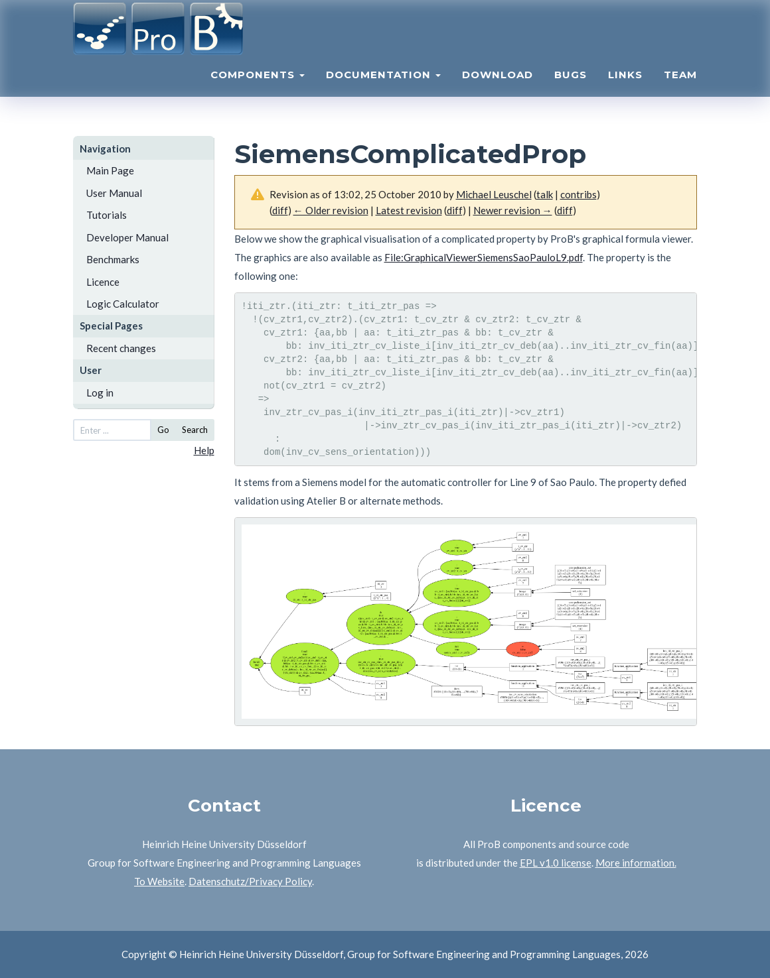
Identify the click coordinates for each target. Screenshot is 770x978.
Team (680, 90)
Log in (100, 392)
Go (163, 429)
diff (280, 210)
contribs (578, 194)
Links (625, 90)
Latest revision (409, 210)
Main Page (110, 170)
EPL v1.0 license (555, 863)
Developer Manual (127, 237)
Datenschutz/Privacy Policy (250, 881)
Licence (102, 282)
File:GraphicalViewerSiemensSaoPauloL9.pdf (483, 257)
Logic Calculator (122, 304)
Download (497, 90)
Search (195, 429)
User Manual (114, 193)
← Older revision (330, 210)
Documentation (383, 90)
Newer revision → (512, 210)
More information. (635, 863)
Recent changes (121, 348)
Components (257, 90)
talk (544, 194)
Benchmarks (112, 259)
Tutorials (106, 215)
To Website (159, 881)
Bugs (570, 90)
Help (204, 450)
